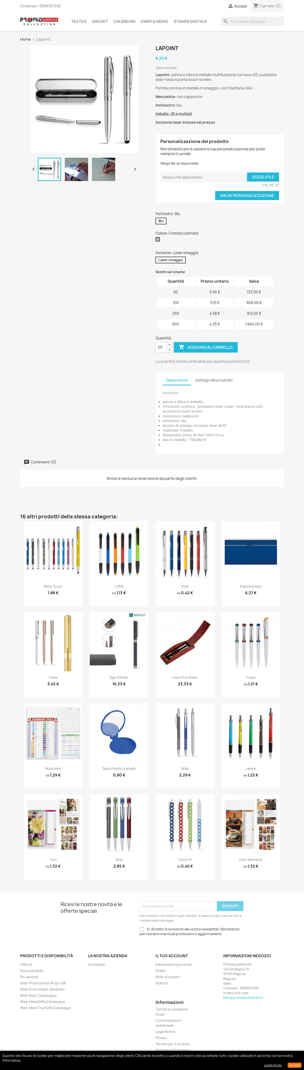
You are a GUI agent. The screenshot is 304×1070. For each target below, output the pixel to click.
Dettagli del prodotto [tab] (214, 380)
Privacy (161, 1038)
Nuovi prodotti (31, 970)
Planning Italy (250, 586)
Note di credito (168, 977)
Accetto (294, 1065)
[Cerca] (252, 21)
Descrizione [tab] (177, 380)
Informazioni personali (173, 964)
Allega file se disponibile (179, 163)
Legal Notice (166, 1031)
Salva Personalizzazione (247, 195)
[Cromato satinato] (159, 240)
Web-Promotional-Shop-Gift (43, 983)
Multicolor (53, 768)
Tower (251, 677)
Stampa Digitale (190, 21)
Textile (79, 21)
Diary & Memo (154, 21)
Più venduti (29, 977)
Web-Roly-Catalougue (38, 995)
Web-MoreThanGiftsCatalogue (45, 1008)
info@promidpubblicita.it (243, 997)
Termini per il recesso (173, 1044)
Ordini (160, 970)
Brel (119, 859)
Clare (53, 677)
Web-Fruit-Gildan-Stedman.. (43, 989)
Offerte (26, 964)
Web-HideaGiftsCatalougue (43, 1001)
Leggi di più (273, 1065)
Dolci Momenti (250, 859)
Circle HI (185, 859)
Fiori (53, 859)
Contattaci (96, 964)
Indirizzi (162, 983)
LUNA (119, 586)
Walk (185, 768)
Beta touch (53, 586)
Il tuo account (172, 955)
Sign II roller (119, 677)
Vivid (185, 586)
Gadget (100, 21)
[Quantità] (161, 347)
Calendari (124, 21)
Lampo (251, 768)
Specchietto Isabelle (119, 768)
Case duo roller (185, 677)
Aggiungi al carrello (206, 347)
